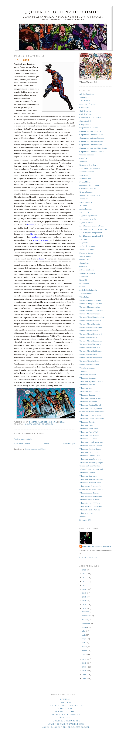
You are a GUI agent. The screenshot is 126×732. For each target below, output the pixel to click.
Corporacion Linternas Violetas (91, 151)
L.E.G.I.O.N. (84, 212)
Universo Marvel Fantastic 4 (90, 324)
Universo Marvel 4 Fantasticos (91, 310)
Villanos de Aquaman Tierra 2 (91, 381)
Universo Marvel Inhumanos (90, 341)
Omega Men (84, 263)
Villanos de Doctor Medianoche (91, 418)
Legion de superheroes (88, 216)
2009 (84, 674)
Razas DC (83, 280)
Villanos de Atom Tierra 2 (89, 391)
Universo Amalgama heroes (90, 300)
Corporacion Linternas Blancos (91, 138)
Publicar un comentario (23, 439)
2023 (84, 577)
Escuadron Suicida (86, 172)
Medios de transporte (87, 246)
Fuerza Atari (84, 175)
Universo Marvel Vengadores (90, 357)
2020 (84, 589)
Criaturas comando (86, 155)
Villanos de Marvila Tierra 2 (90, 459)
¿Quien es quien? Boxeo (66, 721)
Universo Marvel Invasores (90, 344)
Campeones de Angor (87, 104)
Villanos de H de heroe (88, 439)
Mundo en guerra (86, 253)
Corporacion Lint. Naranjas (90, 131)
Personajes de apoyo (87, 273)
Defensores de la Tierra (88, 165)
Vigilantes (83, 371)
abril (84, 643)
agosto (84, 627)
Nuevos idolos (85, 256)
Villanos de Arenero (87, 385)
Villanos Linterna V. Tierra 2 (90, 503)
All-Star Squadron (86, 94)
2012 (84, 663)
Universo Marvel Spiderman (90, 351)
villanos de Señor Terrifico (89, 466)
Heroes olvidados (86, 192)
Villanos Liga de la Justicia (90, 500)
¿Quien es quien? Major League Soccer (66, 727)
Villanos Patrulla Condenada (90, 506)
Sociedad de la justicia (88, 290)
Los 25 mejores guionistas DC (91, 236)
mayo (84, 639)
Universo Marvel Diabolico (90, 320)
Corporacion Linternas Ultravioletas (93, 148)
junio (84, 635)
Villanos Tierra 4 (85, 513)
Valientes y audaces (87, 368)
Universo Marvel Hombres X (90, 334)
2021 (84, 585)
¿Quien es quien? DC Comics (63, 12)
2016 (84, 601)
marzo (84, 646)
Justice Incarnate (85, 209)
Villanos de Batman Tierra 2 (90, 398)
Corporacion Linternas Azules (91, 134)
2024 (84, 574)
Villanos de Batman (87, 395)
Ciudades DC (84, 107)
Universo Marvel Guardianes (39, 424)
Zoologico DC (85, 520)
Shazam (82, 287)
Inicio (46, 443)
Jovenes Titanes (85, 202)
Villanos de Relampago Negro (91, 462)
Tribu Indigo (84, 297)
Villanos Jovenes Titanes (89, 493)
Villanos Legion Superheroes (90, 496)
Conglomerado (85, 124)
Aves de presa (84, 101)
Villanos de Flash (86, 425)
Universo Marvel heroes (88, 330)
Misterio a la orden (86, 249)
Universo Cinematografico (89, 307)
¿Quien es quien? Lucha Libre (66, 724)
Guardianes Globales (87, 189)
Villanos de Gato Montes (89, 435)
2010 (84, 671)
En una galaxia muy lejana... (90, 168)
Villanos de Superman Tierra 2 (91, 479)
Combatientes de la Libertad (90, 118)
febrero (85, 650)
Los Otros (83, 239)
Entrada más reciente (22, 443)
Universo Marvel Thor (88, 354)
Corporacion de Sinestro (88, 128)
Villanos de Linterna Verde (89, 456)
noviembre (86, 615)
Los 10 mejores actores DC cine (91, 226)
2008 (84, 678)
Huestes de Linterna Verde (89, 195)
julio (84, 631)
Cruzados (83, 158)
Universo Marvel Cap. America (91, 317)
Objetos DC (84, 260)
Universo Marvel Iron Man (89, 347)
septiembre (86, 623)
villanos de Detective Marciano (91, 412)
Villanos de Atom (86, 388)
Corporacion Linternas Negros (91, 141)
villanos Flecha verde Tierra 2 (91, 489)
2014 (84, 608)
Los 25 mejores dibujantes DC (91, 233)
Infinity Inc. (84, 199)
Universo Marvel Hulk (88, 337)
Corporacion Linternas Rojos (90, 145)
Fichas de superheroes (66, 714)
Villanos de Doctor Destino (90, 415)
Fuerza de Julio (85, 178)
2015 (84, 604)
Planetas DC (84, 276)
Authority (83, 97)
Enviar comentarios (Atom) (35, 449)
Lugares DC (84, 243)
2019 (84, 593)
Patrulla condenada (86, 270)
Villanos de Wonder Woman (90, 483)
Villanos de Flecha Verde (89, 432)
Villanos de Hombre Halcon (90, 449)
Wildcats (82, 516)
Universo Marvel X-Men (89, 364)
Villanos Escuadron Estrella (90, 486)
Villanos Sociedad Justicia (89, 510)
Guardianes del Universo (89, 185)
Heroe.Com (66, 718)
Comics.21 (66, 699)
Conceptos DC (85, 121)
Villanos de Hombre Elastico (90, 445)
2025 (84, 570)
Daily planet (66, 708)
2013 (84, 659)
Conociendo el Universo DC (66, 705)
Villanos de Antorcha (87, 374)
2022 (84, 581)
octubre (85, 619)
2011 (84, 667)
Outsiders (83, 266)
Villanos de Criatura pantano (90, 408)
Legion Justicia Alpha (87, 219)
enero (84, 654)
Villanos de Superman (88, 476)
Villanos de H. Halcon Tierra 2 (91, 442)
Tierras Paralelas (85, 293)
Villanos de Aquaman (87, 378)
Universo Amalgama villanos (90, 303)
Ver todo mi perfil (88, 558)
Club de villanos (85, 114)
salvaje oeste (84, 283)
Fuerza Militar (85, 182)
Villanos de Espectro (87, 422)
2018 (84, 597)
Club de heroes (85, 111)
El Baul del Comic (66, 711)
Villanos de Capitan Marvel (90, 405)
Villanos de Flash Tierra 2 (89, 429)
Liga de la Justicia (86, 222)
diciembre (86, 612)
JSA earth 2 (83, 205)
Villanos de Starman (87, 473)
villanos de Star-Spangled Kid (91, 469)
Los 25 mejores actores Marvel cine (93, 229)
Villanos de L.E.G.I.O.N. (89, 452)
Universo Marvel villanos (89, 361)
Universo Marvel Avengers (89, 314)
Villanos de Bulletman (88, 401)
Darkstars (83, 161)
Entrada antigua (69, 443)
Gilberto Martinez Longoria (96, 546)
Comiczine (66, 702)
